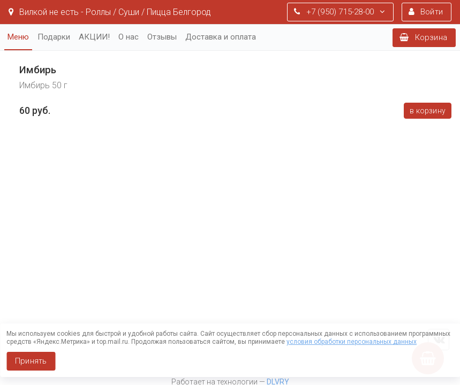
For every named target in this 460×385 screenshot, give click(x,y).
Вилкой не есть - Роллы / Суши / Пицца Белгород (110, 12)
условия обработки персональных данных (351, 341)
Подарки (53, 37)
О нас (128, 37)
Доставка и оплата (220, 37)
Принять (31, 361)
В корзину (428, 110)
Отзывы (162, 37)
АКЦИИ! (94, 37)
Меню (18, 37)
